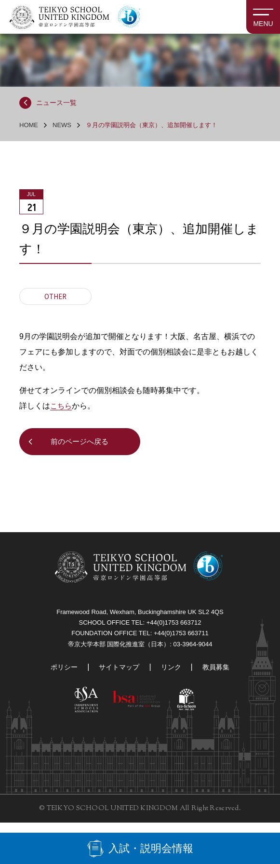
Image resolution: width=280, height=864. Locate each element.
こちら (61, 407)
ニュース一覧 (59, 103)
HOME (28, 126)
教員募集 (215, 675)
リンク (171, 675)
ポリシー (64, 675)
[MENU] (263, 17)
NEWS (62, 126)
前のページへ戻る (82, 444)
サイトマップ (119, 675)
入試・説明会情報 (151, 847)
